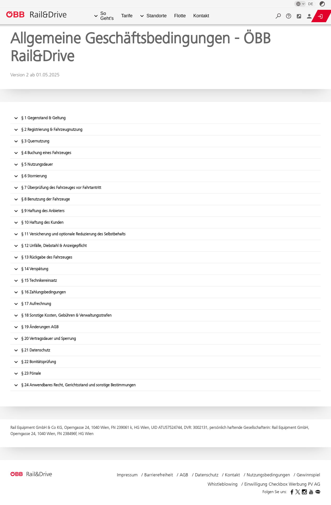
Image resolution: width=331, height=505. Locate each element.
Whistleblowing (223, 484)
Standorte (156, 15)
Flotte (180, 15)
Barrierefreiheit (159, 474)
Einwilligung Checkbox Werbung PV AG (282, 484)
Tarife (126, 15)
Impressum (128, 474)
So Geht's (107, 16)
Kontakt (201, 15)
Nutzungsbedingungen (269, 474)
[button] (96, 16)
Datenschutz (207, 474)
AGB (185, 474)
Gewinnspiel (308, 474)
